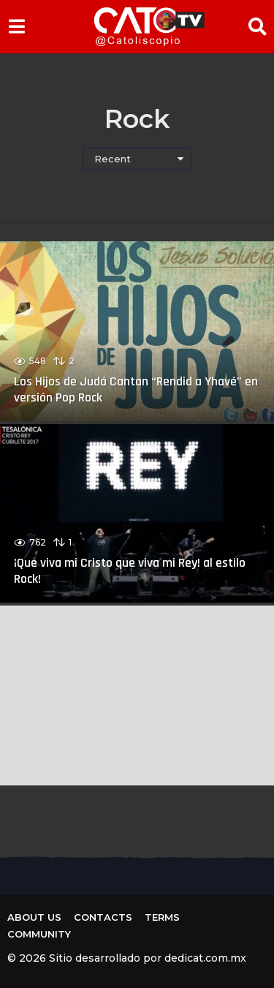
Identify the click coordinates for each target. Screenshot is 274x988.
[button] (16, 26)
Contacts (103, 917)
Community (39, 934)
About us (34, 917)
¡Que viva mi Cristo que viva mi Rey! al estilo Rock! (130, 570)
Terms (162, 917)
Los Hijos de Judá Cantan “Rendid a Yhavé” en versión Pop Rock (136, 389)
